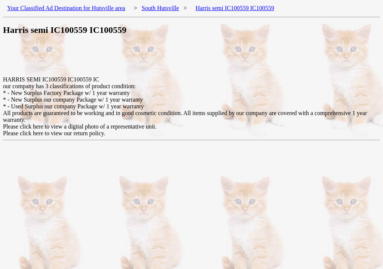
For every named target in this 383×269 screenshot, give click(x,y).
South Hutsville (160, 8)
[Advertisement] (139, 59)
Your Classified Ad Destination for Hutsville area (66, 8)
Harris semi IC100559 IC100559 (235, 8)
